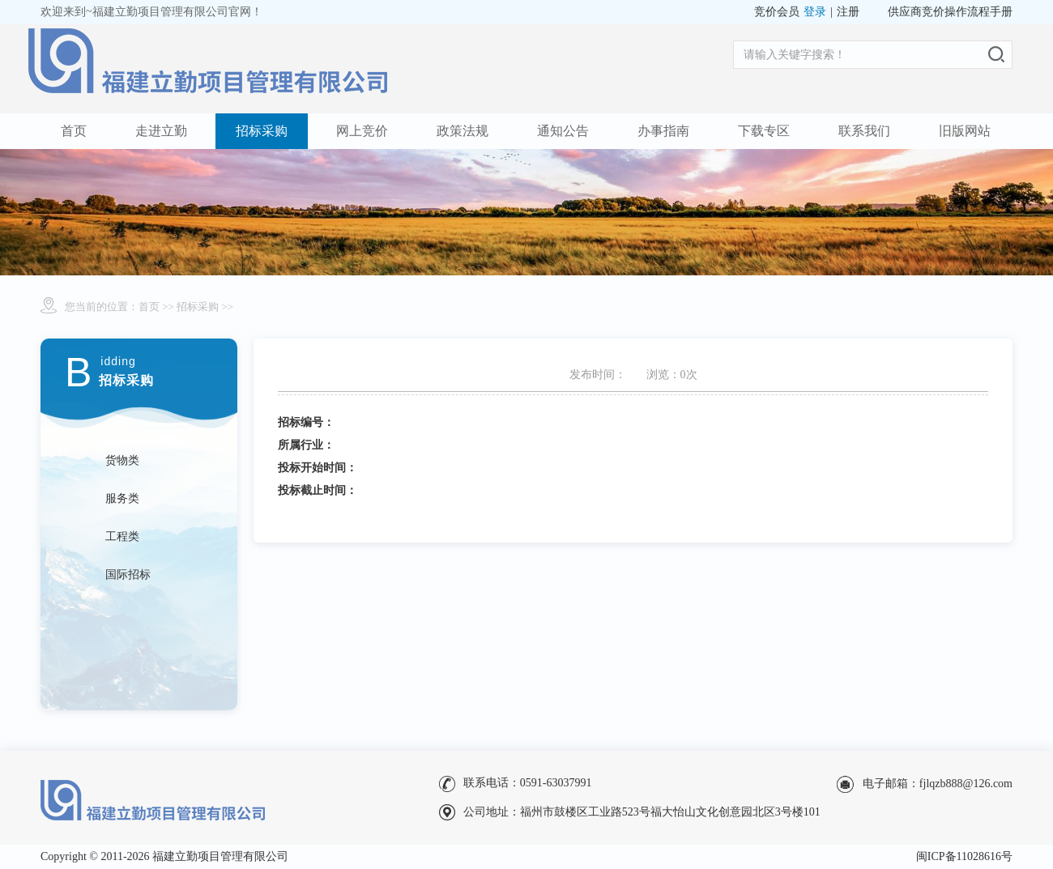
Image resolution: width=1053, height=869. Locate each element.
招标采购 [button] (262, 131)
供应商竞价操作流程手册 (950, 12)
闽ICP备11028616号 (964, 856)
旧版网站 (965, 131)
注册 (848, 12)
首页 (74, 131)
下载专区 (764, 131)
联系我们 (864, 131)
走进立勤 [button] (161, 131)
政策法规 (462, 131)
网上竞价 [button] (362, 131)
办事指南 (663, 131)
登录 (815, 12)
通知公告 (563, 131)
